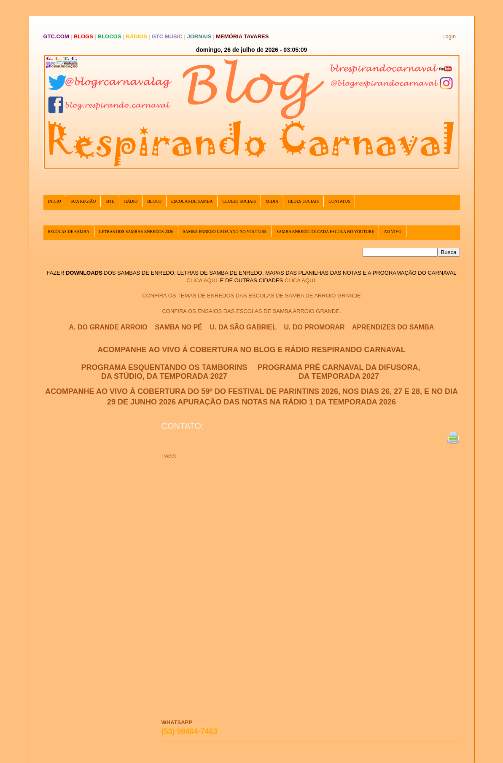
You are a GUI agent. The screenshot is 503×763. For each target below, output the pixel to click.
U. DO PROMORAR (314, 327)
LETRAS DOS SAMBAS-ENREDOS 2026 (136, 231)
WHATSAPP (176, 722)
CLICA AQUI (201, 280)
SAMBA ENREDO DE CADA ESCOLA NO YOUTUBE (325, 231)
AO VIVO (392, 231)
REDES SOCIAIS (303, 201)
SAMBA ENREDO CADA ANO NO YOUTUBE (225, 231)
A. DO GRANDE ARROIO (108, 327)
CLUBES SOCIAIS (239, 201)
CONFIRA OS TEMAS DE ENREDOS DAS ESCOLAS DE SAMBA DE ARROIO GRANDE (251, 295)
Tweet (168, 455)
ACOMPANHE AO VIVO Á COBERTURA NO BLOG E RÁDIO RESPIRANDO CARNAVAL (251, 349)
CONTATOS (339, 201)
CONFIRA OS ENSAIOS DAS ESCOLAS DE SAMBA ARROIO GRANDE (250, 311)
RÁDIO (130, 201)
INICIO (54, 201)
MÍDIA (272, 201)
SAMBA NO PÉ (178, 327)
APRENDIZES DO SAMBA (393, 327)
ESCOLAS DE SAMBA (191, 201)
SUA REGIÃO (83, 201)
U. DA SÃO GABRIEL (243, 327)
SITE (109, 201)
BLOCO (154, 201)
